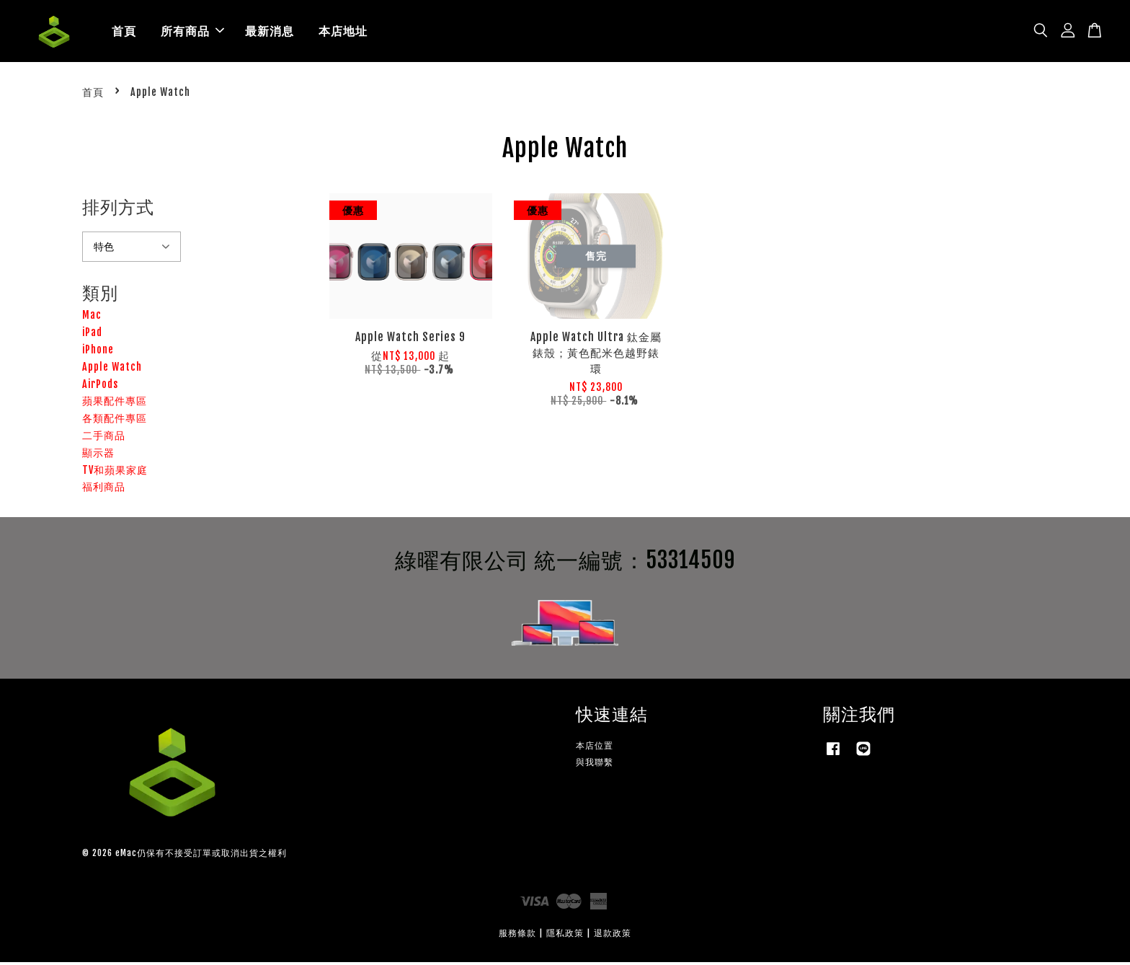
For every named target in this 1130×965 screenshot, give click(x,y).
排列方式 (118, 210)
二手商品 (103, 438)
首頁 (124, 32)
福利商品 (103, 489)
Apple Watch (112, 369)
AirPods (100, 386)
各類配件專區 (114, 421)
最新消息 (269, 32)
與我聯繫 (594, 764)
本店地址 (343, 32)
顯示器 (98, 455)
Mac (92, 318)
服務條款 (517, 935)
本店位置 (594, 748)
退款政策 (612, 935)
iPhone (98, 352)
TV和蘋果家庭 (115, 472)
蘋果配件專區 (114, 403)
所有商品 (192, 32)
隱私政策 (565, 935)
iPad (92, 335)
